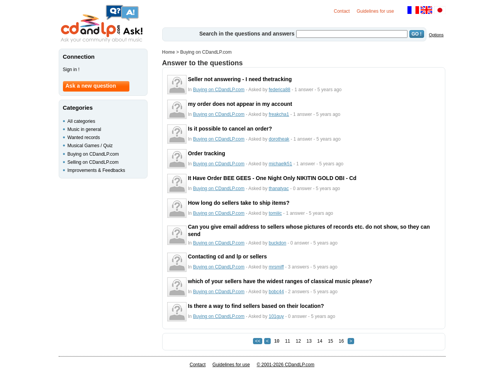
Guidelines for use (375, 11)
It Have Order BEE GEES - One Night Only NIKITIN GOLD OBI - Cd (272, 178)
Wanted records (84, 137)
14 (319, 341)
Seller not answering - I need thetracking (240, 79)
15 (330, 341)
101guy (276, 316)
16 (341, 341)
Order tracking (206, 153)
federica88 (279, 89)
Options (436, 34)
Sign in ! (71, 69)
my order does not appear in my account (240, 104)
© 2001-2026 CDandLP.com (285, 364)
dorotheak (279, 139)
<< (257, 341)
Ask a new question (91, 86)
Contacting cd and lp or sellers (227, 256)
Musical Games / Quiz (90, 145)
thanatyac (279, 188)
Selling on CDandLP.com (93, 162)
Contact (342, 11)
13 (309, 341)
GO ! (417, 34)
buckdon (277, 243)
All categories (81, 121)
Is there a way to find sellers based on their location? (256, 306)
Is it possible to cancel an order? (230, 129)
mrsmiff (276, 267)
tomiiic (275, 213)
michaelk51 (280, 163)
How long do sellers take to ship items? (239, 203)
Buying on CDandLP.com (218, 89)
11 (287, 341)
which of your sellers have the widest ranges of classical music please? (280, 281)
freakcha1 (279, 114)
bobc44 (276, 291)
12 (298, 341)
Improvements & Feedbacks (96, 170)
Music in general (84, 129)
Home (168, 52)
